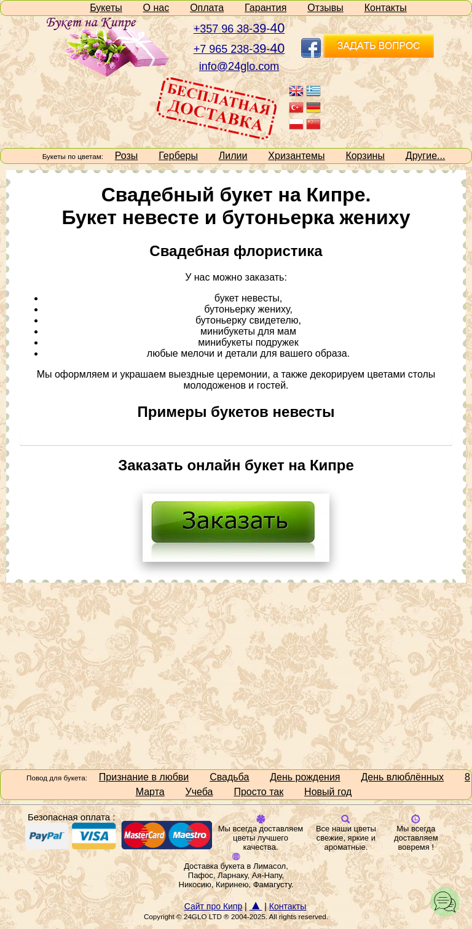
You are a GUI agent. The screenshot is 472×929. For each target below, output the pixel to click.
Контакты (385, 7)
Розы (126, 155)
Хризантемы (296, 155)
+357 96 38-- (239, 29)
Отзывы (325, 7)
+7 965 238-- (239, 49)
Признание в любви (144, 777)
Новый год (328, 792)
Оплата (207, 7)
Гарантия (265, 7)
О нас (156, 7)
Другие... (426, 155)
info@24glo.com (239, 66)
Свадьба (229, 777)
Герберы (178, 155)
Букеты (106, 7)
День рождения (305, 777)
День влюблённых (402, 777)
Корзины (365, 155)
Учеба (199, 792)
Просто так (258, 792)
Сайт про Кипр (213, 906)
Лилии (233, 155)
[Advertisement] (236, 675)
